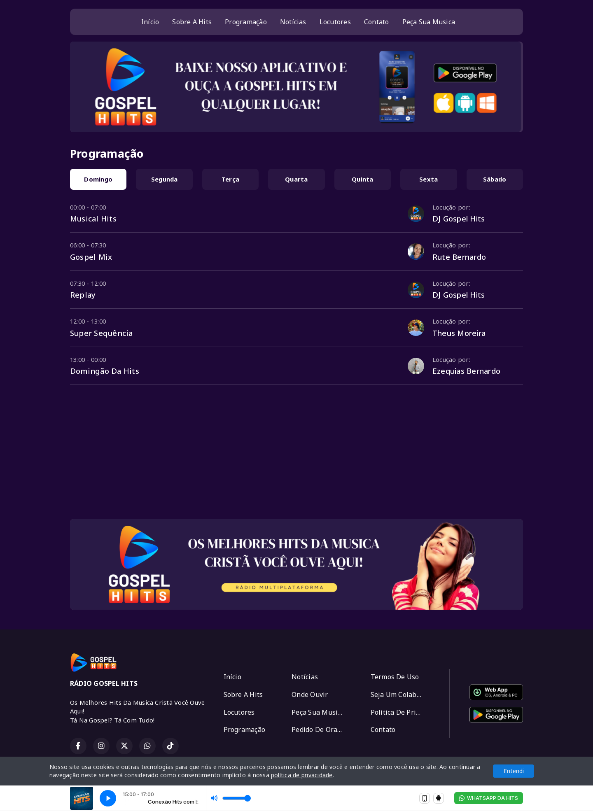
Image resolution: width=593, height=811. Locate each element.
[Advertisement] (296, 455)
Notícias (293, 21)
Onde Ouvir (310, 694)
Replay (83, 294)
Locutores (335, 21)
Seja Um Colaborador (400, 694)
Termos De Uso (395, 676)
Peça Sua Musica (428, 21)
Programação (246, 21)
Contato (376, 21)
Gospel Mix (91, 257)
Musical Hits (93, 218)
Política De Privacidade (400, 712)
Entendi (514, 771)
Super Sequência (101, 333)
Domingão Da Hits (104, 371)
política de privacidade (302, 775)
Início (150, 21)
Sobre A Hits (192, 21)
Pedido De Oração (320, 729)
